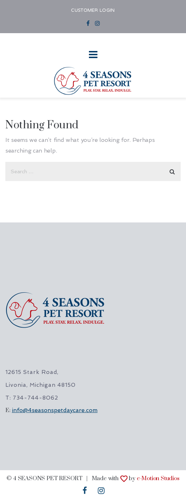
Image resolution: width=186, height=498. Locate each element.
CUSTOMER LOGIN (93, 11)
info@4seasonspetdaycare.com (54, 410)
